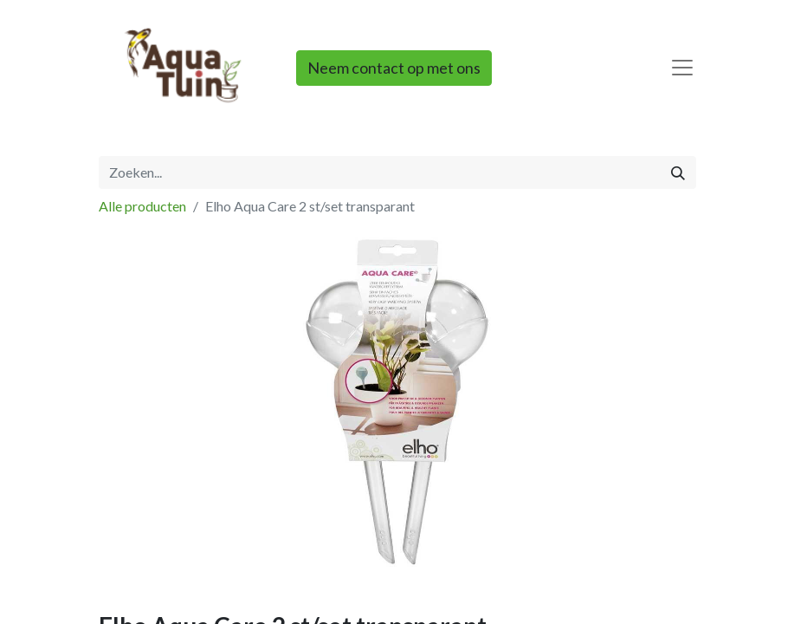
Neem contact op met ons (394, 67)
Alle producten (142, 206)
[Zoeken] (678, 172)
